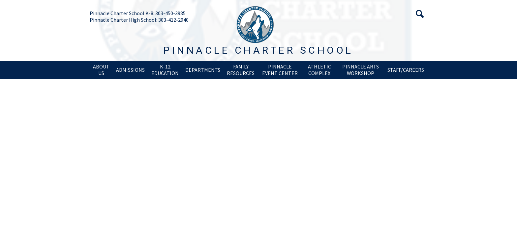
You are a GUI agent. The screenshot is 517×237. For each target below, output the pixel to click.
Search (420, 14)
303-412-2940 (173, 19)
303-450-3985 (170, 13)
